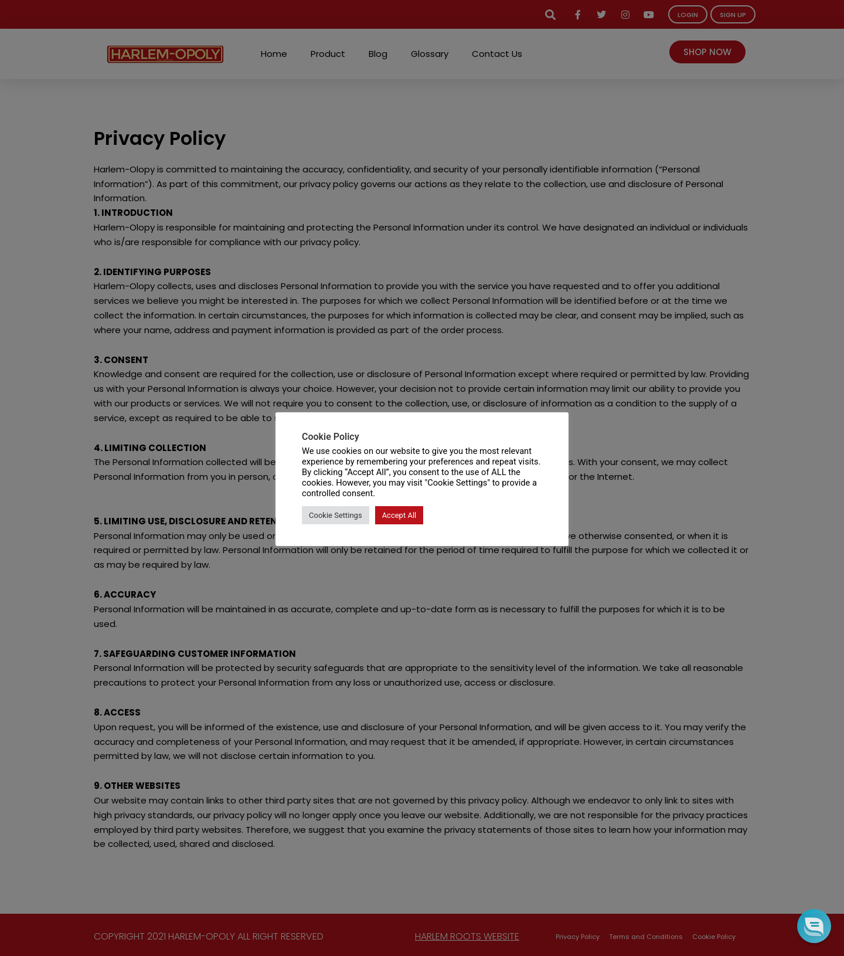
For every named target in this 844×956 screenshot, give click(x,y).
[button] (814, 926)
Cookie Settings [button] (335, 515)
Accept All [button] (399, 515)
